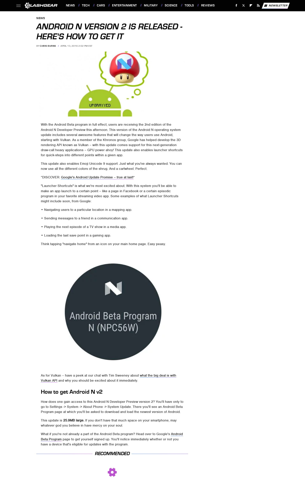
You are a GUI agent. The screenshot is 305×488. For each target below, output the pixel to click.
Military (151, 5)
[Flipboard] (251, 6)
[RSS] (258, 6)
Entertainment (124, 5)
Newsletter (275, 5)
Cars (101, 5)
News (70, 5)
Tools (189, 5)
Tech (86, 5)
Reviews (208, 5)
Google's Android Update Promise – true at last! (97, 177)
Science (171, 5)
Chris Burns (48, 46)
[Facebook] (236, 6)
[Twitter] (243, 6)
